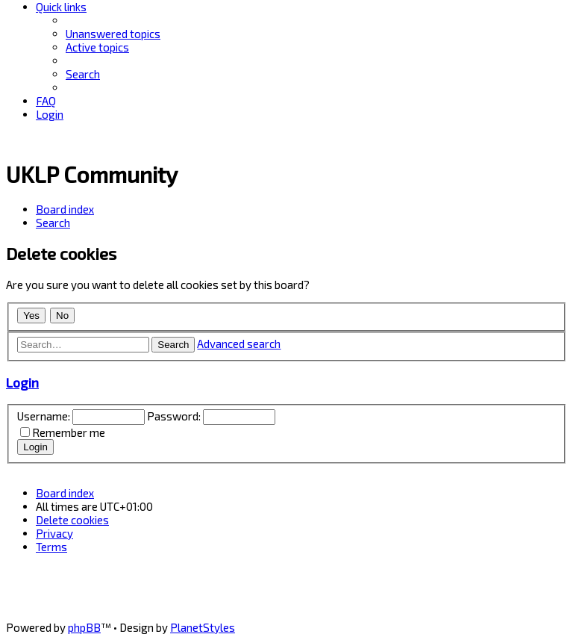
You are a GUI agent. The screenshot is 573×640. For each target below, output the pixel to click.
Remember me (68, 432)
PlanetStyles (202, 627)
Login (22, 382)
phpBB (84, 627)
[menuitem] (113, 33)
